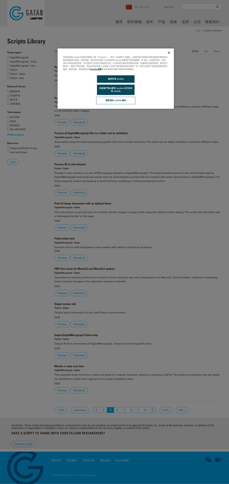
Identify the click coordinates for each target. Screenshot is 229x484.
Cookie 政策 (96, 69)
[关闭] (169, 53)
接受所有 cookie (116, 79)
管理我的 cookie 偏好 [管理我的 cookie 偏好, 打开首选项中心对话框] (116, 100)
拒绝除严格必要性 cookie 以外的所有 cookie (115, 89)
